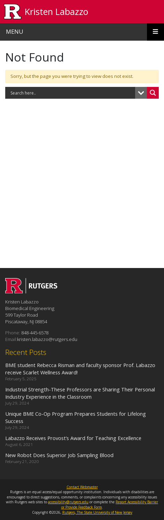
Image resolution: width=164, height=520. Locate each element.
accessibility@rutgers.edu (68, 501)
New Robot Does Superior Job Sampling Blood (59, 455)
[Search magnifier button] (153, 93)
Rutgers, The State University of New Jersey (97, 512)
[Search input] (71, 93)
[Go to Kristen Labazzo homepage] (31, 291)
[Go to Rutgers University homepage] (12, 11)
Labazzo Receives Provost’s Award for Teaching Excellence (73, 437)
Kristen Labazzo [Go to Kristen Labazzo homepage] (56, 11)
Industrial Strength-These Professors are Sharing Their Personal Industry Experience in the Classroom (80, 393)
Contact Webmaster (82, 487)
